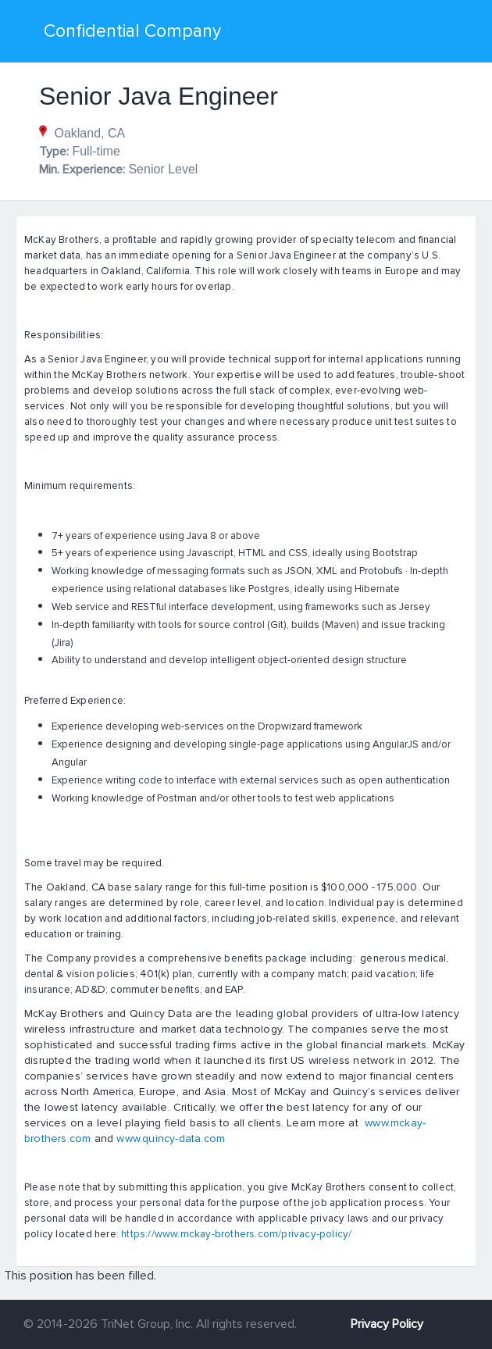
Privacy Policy (387, 1324)
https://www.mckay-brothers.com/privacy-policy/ (236, 1234)
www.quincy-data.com (170, 1138)
